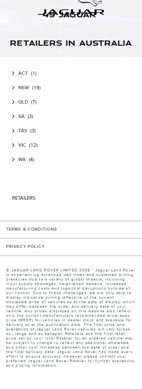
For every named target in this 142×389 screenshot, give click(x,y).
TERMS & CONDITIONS (31, 229)
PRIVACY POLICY (25, 247)
